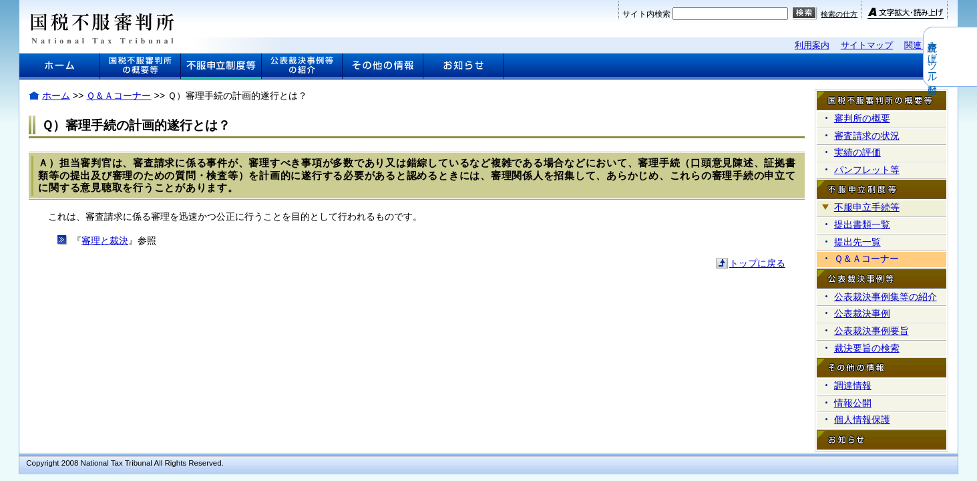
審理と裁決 (104, 240)
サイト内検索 (646, 14)
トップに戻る (757, 263)
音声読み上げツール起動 (968, 56)
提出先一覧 (857, 241)
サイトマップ (867, 45)
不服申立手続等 (867, 207)
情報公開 (852, 402)
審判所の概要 (862, 118)
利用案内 (812, 45)
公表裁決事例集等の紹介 (885, 296)
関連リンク (926, 45)
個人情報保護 (862, 419)
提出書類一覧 (862, 224)
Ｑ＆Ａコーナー (118, 95)
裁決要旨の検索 (867, 348)
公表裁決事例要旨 (871, 330)
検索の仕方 (839, 14)
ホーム (56, 95)
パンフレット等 (867, 169)
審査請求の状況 (867, 135)
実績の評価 (857, 152)
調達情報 (852, 385)
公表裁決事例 (862, 313)
